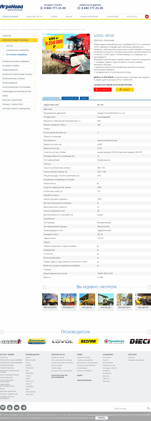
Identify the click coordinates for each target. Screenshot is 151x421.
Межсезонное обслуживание (87, 362)
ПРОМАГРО (30, 368)
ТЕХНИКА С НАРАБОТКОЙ (12, 104)
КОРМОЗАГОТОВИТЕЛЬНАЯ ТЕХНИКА (17, 74)
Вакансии (106, 376)
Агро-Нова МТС (108, 362)
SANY (27, 389)
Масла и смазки (56, 365)
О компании (112, 16)
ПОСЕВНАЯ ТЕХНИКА (10, 66)
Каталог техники (12, 29)
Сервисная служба (83, 357)
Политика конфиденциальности (100, 415)
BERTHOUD (29, 394)
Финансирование (89, 16)
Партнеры (106, 381)
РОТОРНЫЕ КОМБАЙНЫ (52, 29)
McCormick (29, 381)
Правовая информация (136, 360)
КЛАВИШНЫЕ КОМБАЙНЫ (17, 50)
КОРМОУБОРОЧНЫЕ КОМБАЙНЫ (15, 61)
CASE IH (28, 357)
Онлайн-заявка (56, 368)
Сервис (54, 16)
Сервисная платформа (84, 360)
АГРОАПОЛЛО (30, 392)
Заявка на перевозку (84, 370)
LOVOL (28, 362)
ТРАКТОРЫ (6, 36)
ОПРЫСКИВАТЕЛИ (9, 83)
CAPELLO (29, 384)
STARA (28, 378)
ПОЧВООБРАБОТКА (10, 70)
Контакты (132, 16)
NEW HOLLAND (31, 360)
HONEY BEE (29, 373)
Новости (105, 360)
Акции (69, 16)
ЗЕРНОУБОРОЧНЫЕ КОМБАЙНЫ (31, 29)
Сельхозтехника (10, 16)
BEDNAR (28, 365)
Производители (32, 355)
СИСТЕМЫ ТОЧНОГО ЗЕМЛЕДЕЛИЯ (16, 109)
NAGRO (5, 96)
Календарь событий (110, 368)
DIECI (27, 370)
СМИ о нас (106, 378)
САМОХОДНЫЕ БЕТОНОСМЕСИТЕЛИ (16, 91)
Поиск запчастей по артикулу (61, 360)
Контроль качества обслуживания (59, 376)
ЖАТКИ (9, 46)
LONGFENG (29, 386)
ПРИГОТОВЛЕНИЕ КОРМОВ (13, 79)
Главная (3, 29)
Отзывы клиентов (109, 365)
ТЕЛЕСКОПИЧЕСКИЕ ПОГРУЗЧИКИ (16, 87)
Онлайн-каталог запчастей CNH (62, 362)
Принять (101, 418)
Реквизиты (106, 370)
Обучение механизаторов (86, 365)
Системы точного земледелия (61, 370)
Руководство (107, 373)
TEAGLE (28, 376)
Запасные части (34, 16)
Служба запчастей (57, 357)
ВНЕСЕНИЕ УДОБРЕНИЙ (12, 100)
